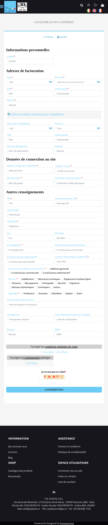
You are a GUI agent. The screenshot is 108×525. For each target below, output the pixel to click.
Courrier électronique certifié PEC (72, 256)
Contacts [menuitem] (12, 452)
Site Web (59, 233)
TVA (9, 198)
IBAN (57, 329)
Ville (9, 88)
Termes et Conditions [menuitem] (69, 446)
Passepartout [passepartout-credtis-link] (67, 523)
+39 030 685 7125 (82, 508)
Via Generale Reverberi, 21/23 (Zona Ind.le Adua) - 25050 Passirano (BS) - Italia (54, 502)
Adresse (11, 100)
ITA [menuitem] (88, 10)
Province (59, 77)
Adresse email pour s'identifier (22, 165)
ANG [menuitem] (94, 10)
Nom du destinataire (17, 146)
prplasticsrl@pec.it (57, 508)
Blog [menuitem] (10, 457)
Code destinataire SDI (66, 198)
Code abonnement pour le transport (72, 314)
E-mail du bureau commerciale (70, 245)
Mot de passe (14, 178)
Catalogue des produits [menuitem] (20, 470)
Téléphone (13, 221)
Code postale (62, 88)
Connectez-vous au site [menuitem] (70, 470)
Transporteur (13, 314)
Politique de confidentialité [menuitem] (72, 452)
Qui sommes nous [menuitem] (17, 446)
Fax (8, 233)
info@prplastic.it (31, 508)
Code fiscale (13, 210)
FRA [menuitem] (100, 10)
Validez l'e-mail (63, 166)
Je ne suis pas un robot (54, 371)
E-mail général (15, 245)
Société (11, 56)
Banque (11, 329)
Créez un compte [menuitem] (67, 476)
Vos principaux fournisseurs (20, 299)
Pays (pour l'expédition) (18, 123)
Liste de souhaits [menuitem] (67, 481)
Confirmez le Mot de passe (69, 178)
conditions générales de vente (61, 346)
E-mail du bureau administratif (22, 257)
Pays (10, 77)
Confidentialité (31, 357)
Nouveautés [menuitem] (14, 476)
